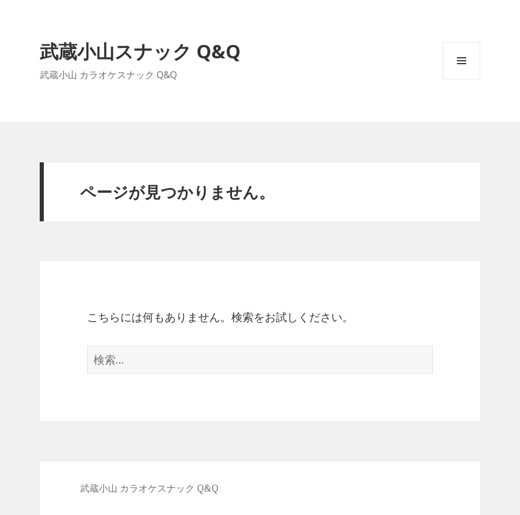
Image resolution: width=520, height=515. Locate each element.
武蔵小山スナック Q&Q (140, 51)
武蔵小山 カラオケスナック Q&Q (149, 488)
